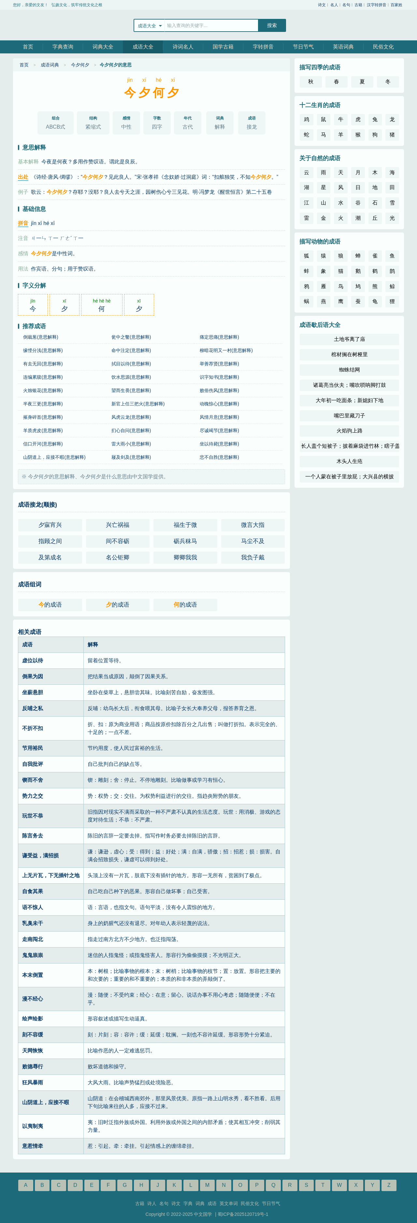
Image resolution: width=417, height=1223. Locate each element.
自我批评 (32, 764)
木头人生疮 (350, 461)
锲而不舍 (32, 780)
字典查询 (62, 46)
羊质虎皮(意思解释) (43, 430)
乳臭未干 (32, 923)
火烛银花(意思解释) (43, 390)
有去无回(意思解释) (43, 363)
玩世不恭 (32, 816)
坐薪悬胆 (32, 692)
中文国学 (34, 25)
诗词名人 (183, 46)
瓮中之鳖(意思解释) (131, 337)
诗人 (151, 1203)
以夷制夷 (32, 1126)
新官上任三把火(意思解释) (138, 403)
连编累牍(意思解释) (43, 377)
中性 (126, 121)
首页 (28, 46)
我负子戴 (253, 557)
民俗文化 (383, 46)
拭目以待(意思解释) (131, 363)
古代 (187, 121)
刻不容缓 (32, 1034)
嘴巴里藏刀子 (349, 415)
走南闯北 (32, 939)
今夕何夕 (80, 65)
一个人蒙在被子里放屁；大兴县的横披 (349, 476)
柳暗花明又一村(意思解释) (226, 350)
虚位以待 (32, 660)
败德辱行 (32, 1066)
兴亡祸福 (117, 525)
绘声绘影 (32, 1018)
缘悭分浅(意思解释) (43, 350)
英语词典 (343, 46)
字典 (188, 1203)
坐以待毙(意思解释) (219, 443)
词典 (200, 1203)
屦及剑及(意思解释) (131, 457)
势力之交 (32, 796)
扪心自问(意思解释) (131, 430)
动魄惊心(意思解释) (219, 403)
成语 (212, 1203)
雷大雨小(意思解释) (131, 443)
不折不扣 (32, 728)
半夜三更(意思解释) (43, 403)
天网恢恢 (32, 1050)
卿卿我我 (185, 557)
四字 (157, 121)
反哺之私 (32, 708)
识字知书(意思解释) (219, 377)
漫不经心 (32, 999)
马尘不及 (253, 541)
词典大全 (103, 46)
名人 (334, 5)
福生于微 (185, 525)
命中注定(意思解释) (131, 350)
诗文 (322, 5)
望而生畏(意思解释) (131, 390)
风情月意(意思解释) (219, 417)
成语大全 (143, 46)
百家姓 (396, 5)
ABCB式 (55, 121)
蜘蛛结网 (349, 370)
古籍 (358, 5)
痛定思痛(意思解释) (219, 337)
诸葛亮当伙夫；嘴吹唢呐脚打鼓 (349, 385)
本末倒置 (32, 975)
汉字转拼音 (376, 5)
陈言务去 (32, 835)
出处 (23, 177)
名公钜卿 (117, 557)
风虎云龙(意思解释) (131, 417)
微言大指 (253, 525)
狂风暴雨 (32, 1082)
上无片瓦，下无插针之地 (50, 875)
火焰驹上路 (350, 430)
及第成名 (50, 557)
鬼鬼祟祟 (32, 955)
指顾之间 (50, 541)
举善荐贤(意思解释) (219, 363)
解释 (220, 121)
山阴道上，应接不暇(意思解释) (54, 457)
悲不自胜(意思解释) (219, 457)
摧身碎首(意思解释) (43, 417)
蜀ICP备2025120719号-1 (243, 1214)
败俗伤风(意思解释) (219, 390)
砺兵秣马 (185, 541)
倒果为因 (32, 676)
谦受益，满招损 (40, 855)
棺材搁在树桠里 (349, 354)
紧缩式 (93, 121)
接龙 (252, 121)
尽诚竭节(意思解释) (219, 430)
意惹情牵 (32, 1146)
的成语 (50, 604)
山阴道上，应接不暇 (45, 1102)
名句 (346, 5)
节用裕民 (32, 748)
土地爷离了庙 (349, 339)
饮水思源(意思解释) (131, 377)
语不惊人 (32, 907)
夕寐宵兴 (50, 525)
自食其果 (32, 891)
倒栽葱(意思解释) (40, 337)
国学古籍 (223, 46)
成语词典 (50, 65)
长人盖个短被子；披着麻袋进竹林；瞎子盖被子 (350, 446)
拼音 (23, 223)
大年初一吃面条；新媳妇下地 (349, 400)
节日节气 (303, 46)
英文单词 (229, 1203)
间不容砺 (117, 541)
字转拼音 (263, 46)
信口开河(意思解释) (43, 443)
